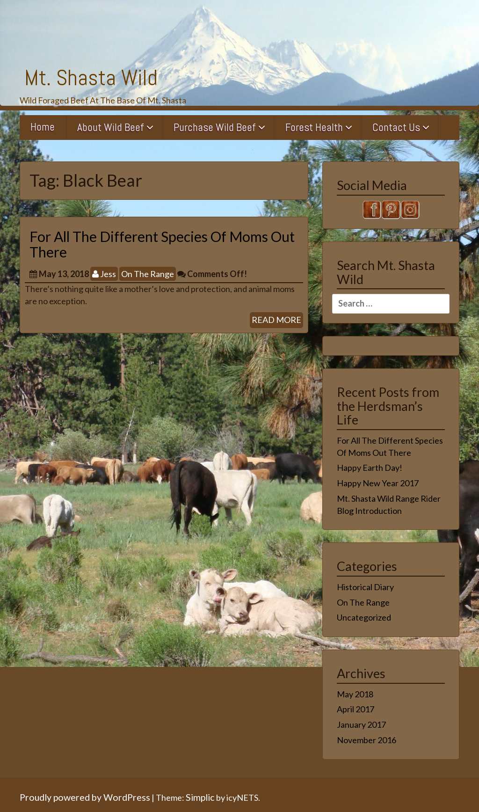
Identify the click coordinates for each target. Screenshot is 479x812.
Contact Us (396, 127)
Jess (104, 274)
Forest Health (314, 127)
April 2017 (355, 709)
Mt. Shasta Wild (91, 78)
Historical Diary (365, 587)
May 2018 (355, 694)
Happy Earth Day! (369, 467)
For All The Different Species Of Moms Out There (162, 244)
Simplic (200, 797)
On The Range (147, 274)
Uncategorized (364, 617)
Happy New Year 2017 (378, 483)
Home (42, 127)
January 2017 (361, 724)
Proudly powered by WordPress (85, 797)
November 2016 (366, 740)
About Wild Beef (110, 127)
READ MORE (276, 320)
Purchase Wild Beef (215, 127)
